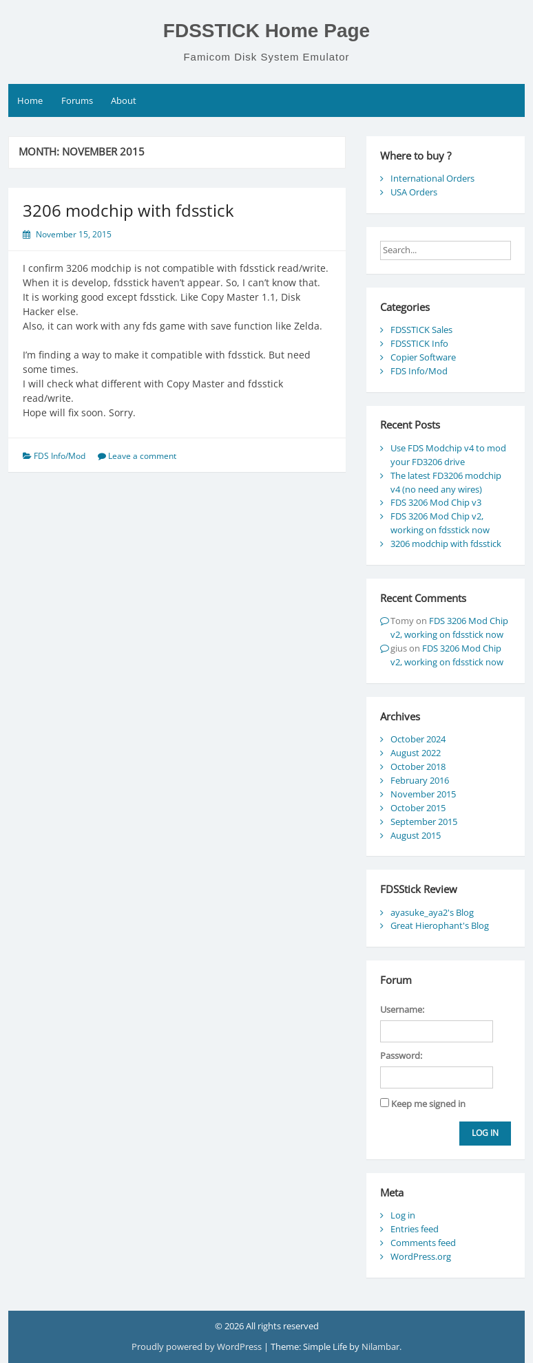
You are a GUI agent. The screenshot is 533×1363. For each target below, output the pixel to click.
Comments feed (423, 1242)
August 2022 (415, 753)
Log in (402, 1215)
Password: (401, 1055)
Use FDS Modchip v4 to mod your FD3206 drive (448, 455)
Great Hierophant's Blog (439, 925)
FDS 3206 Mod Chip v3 (435, 502)
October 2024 (418, 739)
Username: (402, 1009)
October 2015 (418, 808)
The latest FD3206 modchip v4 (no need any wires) (445, 482)
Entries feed (414, 1229)
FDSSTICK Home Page (266, 30)
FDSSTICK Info (419, 343)
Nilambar (380, 1346)
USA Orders (413, 192)
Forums (77, 100)
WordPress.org (420, 1256)
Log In (485, 1133)
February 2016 (419, 780)
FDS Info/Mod (59, 456)
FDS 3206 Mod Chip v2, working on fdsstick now (440, 523)
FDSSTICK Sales (421, 329)
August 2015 (415, 835)
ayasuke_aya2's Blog (432, 912)
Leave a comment (142, 456)
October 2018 (418, 766)
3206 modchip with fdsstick (128, 210)
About (123, 100)
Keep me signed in (428, 1103)
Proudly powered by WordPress (198, 1346)
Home (30, 100)
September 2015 (423, 821)
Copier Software (423, 357)
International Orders (432, 178)
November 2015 (423, 794)
